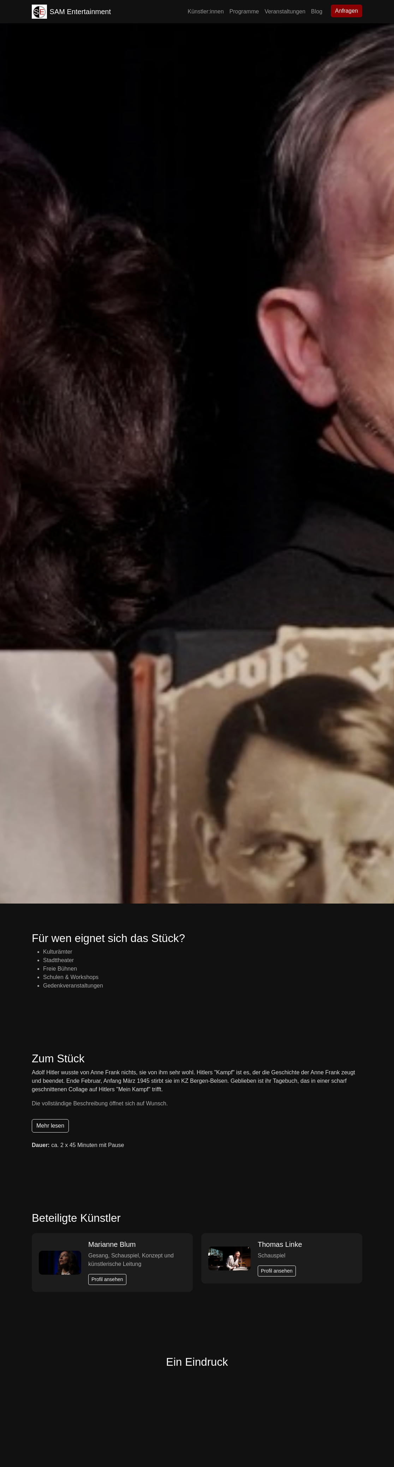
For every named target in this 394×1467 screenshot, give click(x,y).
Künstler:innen (206, 11)
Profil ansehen (107, 1279)
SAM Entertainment (71, 12)
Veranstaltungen (284, 11)
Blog (316, 11)
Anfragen (346, 11)
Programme (244, 11)
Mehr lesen (50, 1126)
